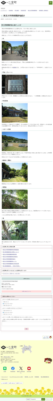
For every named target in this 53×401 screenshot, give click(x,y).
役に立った (6, 301)
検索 (44, 399)
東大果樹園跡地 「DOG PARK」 (12, 266)
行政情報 (11, 10)
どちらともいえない (8, 303)
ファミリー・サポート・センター (11, 273)
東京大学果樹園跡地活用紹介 (10, 256)
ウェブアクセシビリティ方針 (16, 376)
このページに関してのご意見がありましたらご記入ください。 (18, 317)
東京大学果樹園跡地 (32, 10)
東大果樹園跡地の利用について (11, 252)
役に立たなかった (8, 305)
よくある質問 (4, 383)
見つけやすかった (8, 310)
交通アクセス (19, 383)
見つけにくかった (8, 314)
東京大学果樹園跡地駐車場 (10, 254)
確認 (26, 328)
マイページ (49, 399)
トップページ (4, 10)
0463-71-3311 (7, 356)
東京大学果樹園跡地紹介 (9, 259)
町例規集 (37, 376)
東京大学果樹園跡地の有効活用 (11, 263)
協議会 (15, 67)
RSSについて (5, 379)
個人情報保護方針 (45, 376)
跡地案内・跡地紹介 (43, 10)
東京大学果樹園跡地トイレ (10, 261)
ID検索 (28, 399)
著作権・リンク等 (29, 376)
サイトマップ (5, 376)
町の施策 (17, 10)
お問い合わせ (12, 383)
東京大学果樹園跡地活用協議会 (11, 249)
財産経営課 (23, 10)
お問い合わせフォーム (26, 291)
